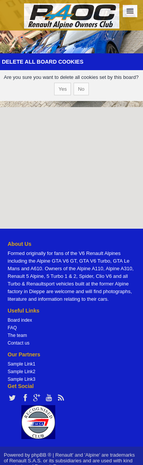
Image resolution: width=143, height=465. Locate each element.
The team (17, 335)
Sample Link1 (21, 364)
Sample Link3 (21, 379)
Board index (20, 320)
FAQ (12, 327)
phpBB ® (41, 455)
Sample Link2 (21, 371)
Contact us (18, 343)
